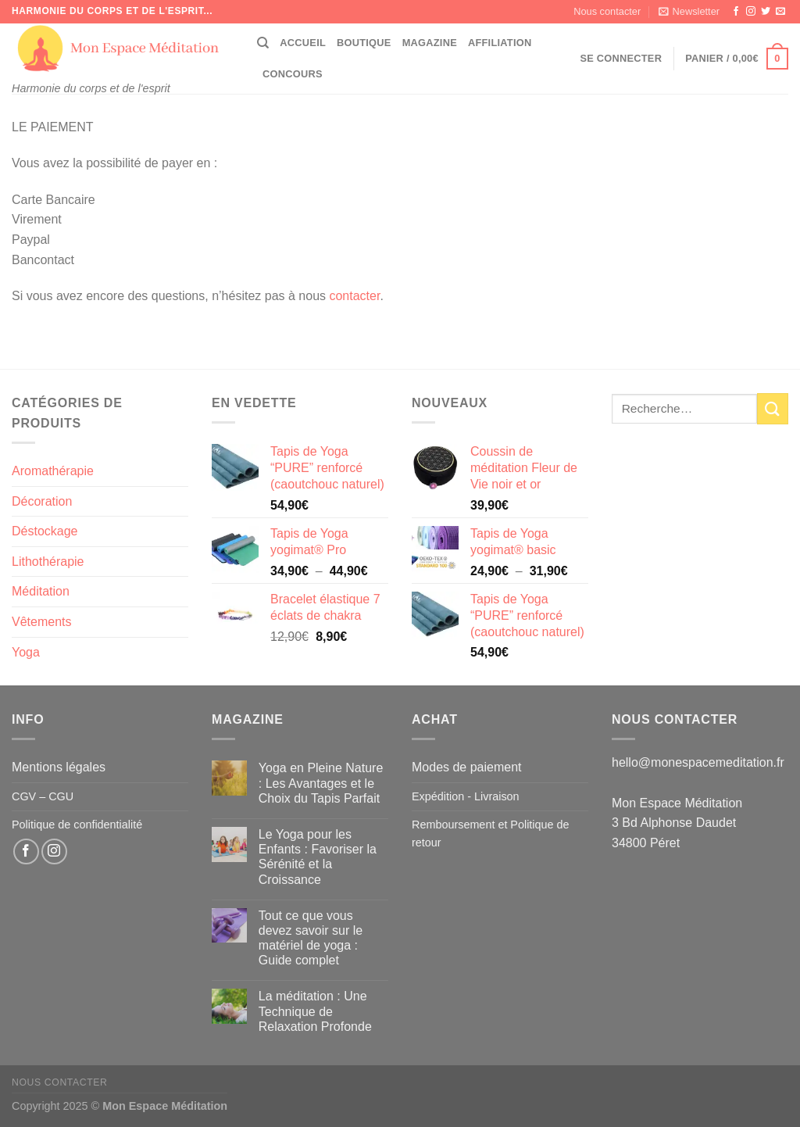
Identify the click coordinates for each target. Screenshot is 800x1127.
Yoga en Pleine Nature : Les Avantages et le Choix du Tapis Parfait (321, 782)
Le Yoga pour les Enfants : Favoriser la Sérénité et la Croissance (318, 857)
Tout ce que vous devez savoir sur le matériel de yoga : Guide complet (310, 938)
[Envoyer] (772, 408)
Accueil (303, 42)
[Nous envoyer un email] (780, 11)
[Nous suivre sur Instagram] (750, 11)
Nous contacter (607, 11)
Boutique (364, 42)
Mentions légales (58, 767)
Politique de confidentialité (77, 824)
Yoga (26, 652)
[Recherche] (263, 43)
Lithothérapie (48, 561)
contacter (354, 295)
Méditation (41, 591)
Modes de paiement (467, 767)
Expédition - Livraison (466, 796)
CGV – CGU (42, 796)
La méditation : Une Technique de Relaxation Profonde (315, 1010)
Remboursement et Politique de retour (491, 833)
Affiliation (499, 42)
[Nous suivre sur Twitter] (765, 11)
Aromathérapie (53, 471)
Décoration (42, 501)
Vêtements (41, 621)
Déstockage (45, 531)
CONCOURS (292, 74)
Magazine (429, 42)
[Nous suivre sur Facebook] (736, 11)
